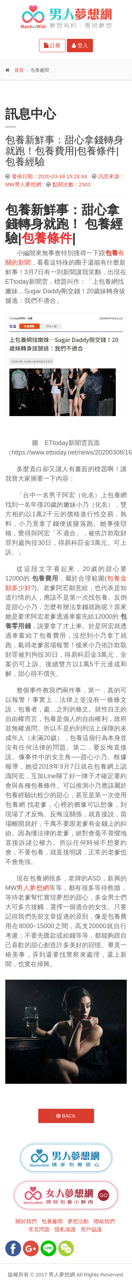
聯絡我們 (104, 1221)
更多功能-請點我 (39, 93)
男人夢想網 (33, 887)
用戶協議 (91, 1229)
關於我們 (26, 1221)
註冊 (52, 45)
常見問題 (39, 1229)
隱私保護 (65, 1229)
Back (65, 1116)
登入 (80, 45)
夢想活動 (78, 1221)
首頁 (19, 70)
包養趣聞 (52, 1221)
